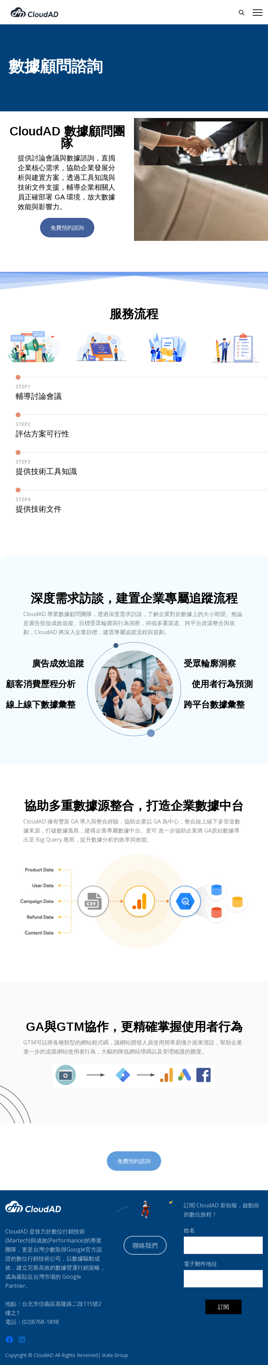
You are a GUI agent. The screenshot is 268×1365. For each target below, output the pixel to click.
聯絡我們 (145, 1245)
